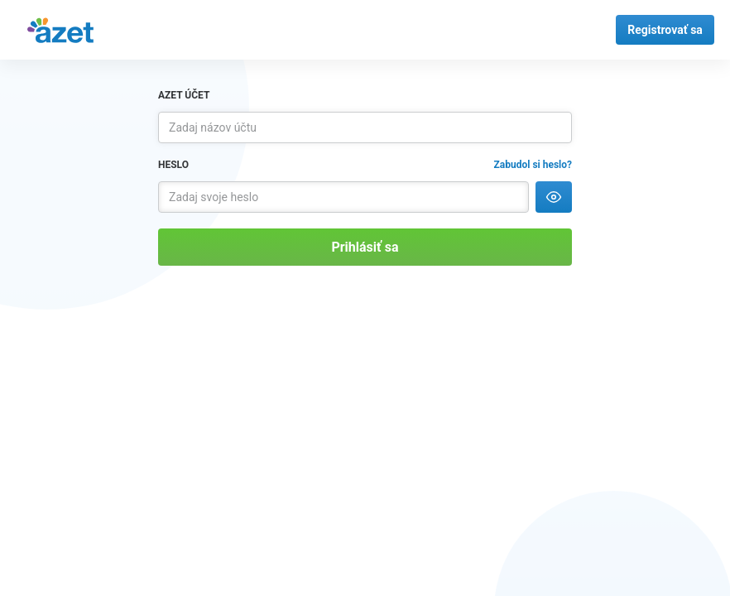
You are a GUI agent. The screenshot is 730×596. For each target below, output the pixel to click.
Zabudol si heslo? (533, 165)
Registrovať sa (665, 29)
